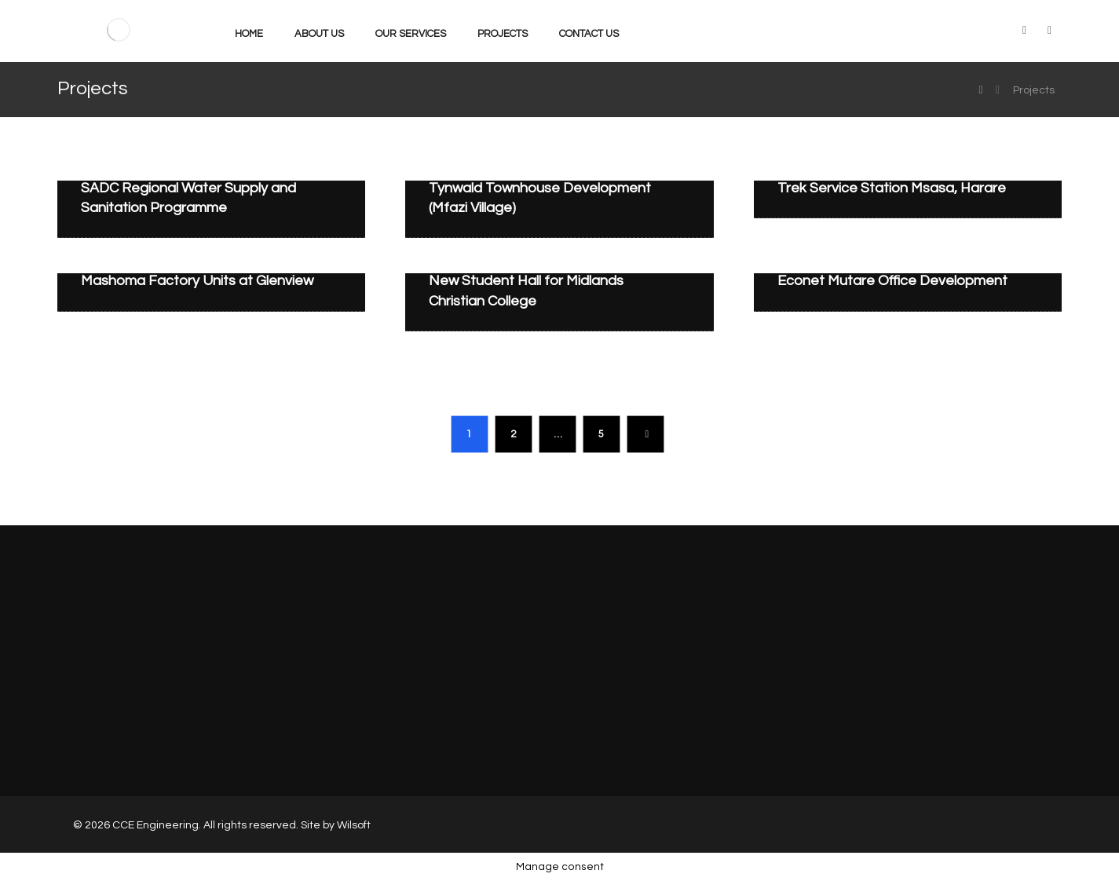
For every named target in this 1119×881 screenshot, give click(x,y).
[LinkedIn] (1024, 31)
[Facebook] (1049, 31)
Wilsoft (354, 825)
